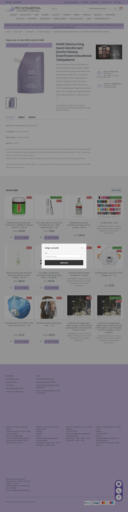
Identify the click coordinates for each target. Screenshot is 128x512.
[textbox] (63, 256)
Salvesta (64, 263)
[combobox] (64, 256)
